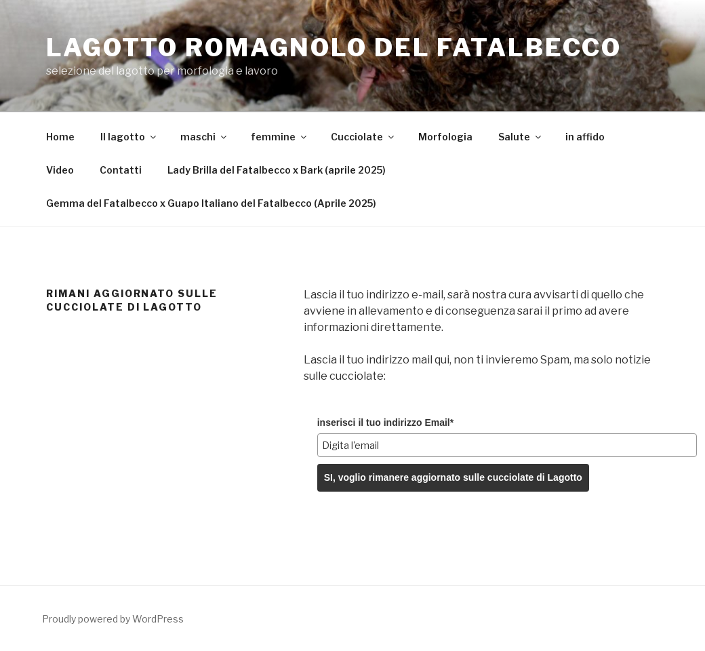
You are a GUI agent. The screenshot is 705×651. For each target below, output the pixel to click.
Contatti (121, 170)
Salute (520, 136)
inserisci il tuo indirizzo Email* (385, 422)
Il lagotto (129, 136)
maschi (204, 136)
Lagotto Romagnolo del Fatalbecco (334, 47)
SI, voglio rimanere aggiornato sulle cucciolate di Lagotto (453, 477)
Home (60, 136)
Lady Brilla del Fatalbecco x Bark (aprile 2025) (276, 170)
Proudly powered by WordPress (113, 619)
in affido (585, 136)
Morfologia (445, 136)
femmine (279, 136)
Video (60, 170)
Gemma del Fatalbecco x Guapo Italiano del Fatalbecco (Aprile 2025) (211, 203)
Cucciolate (363, 136)
